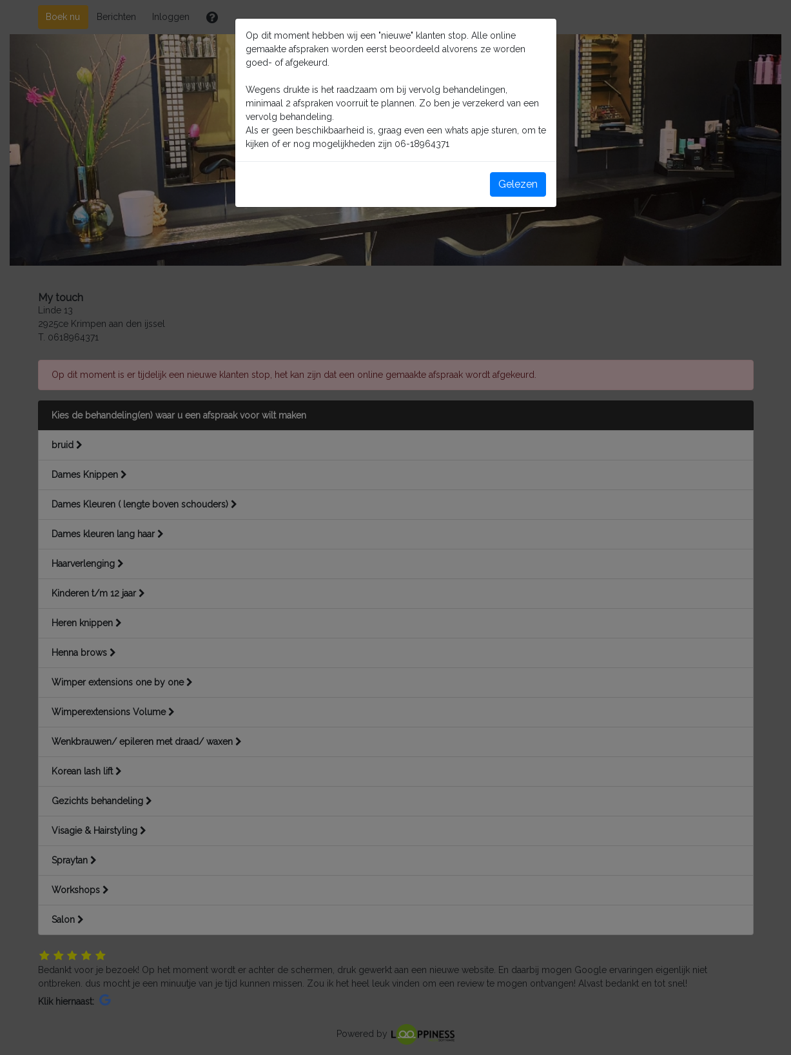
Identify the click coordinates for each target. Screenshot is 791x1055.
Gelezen (518, 184)
